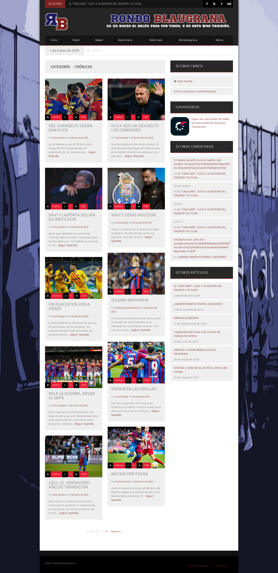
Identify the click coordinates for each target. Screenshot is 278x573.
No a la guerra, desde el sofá (72, 395)
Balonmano (125, 40)
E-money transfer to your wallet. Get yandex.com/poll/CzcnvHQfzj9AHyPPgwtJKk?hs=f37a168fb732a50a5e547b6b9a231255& (202, 164)
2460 (83, 385)
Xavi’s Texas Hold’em (133, 215)
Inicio (53, 40)
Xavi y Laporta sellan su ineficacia (72, 217)
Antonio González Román (127, 308)
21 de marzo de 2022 (79, 316)
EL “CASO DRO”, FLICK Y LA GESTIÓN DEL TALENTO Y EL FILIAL (105, 3)
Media (219, 40)
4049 (84, 474)
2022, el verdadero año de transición (69, 484)
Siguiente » (116, 531)
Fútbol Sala (155, 40)
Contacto (221, 565)
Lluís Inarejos (59, 138)
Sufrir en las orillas (133, 389)
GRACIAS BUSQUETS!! (186, 318)
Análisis (56, 117)
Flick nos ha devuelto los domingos (135, 127)
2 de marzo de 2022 (78, 405)
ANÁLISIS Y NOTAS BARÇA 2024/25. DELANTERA (195, 351)
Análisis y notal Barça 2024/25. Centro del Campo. (200, 369)
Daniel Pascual (122, 481)
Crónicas (56, 296)
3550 (146, 291)
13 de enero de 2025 (78, 138)
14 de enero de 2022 (78, 495)
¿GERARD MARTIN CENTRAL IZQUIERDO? (202, 257)
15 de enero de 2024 (78, 227)
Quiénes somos (198, 565)
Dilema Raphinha (130, 300)
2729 (84, 296)
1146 (83, 117)
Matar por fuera (129, 474)
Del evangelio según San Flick (70, 127)
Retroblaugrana (188, 40)
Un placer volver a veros (69, 306)
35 (106, 531)
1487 (145, 117)
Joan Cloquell (121, 396)
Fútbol (76, 40)
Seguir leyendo (134, 156)
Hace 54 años (184, 81)
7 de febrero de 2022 (143, 481)
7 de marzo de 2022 (140, 396)
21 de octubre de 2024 (142, 138)
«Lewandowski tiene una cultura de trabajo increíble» (197, 333)
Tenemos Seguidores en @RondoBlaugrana (195, 91)
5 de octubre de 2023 (141, 223)
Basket (99, 40)
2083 (83, 206)
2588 (146, 465)
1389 (146, 206)
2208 (146, 380)
